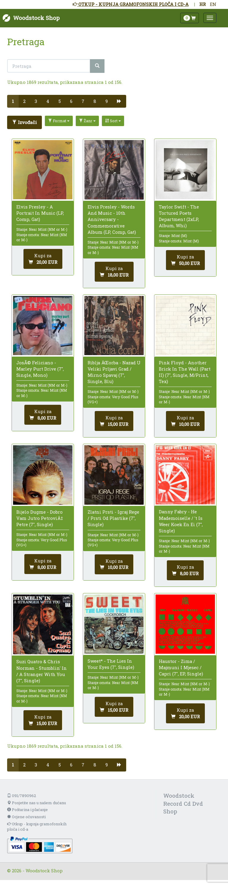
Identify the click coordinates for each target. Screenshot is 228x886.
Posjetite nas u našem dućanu (36, 802)
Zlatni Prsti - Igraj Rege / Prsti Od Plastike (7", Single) (113, 518)
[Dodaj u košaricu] (42, 259)
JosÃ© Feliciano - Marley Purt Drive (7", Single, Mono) (40, 369)
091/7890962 (21, 795)
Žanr (87, 120)
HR (202, 4)
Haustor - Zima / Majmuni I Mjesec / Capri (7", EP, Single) (181, 667)
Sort (113, 120)
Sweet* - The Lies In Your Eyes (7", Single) (111, 664)
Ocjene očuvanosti (26, 816)
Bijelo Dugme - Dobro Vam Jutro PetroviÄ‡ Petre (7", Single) (39, 518)
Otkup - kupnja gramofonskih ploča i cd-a (36, 826)
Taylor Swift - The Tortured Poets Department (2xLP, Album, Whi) (179, 216)
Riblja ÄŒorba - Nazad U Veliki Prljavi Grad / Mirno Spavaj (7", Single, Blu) (114, 372)
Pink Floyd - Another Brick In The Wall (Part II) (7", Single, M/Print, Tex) (184, 372)
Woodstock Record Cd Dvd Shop (183, 803)
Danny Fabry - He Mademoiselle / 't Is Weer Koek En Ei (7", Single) (181, 521)
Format (58, 120)
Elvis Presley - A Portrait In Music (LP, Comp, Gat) (40, 213)
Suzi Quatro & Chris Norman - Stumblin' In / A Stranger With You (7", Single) (41, 670)
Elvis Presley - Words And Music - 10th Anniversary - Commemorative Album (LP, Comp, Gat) (112, 219)
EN (213, 4)
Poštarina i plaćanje (27, 809)
